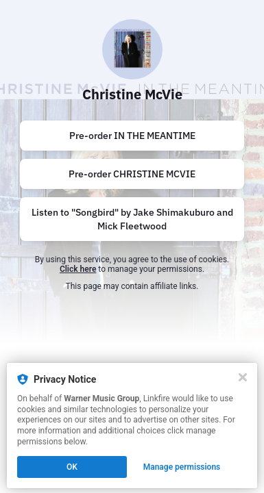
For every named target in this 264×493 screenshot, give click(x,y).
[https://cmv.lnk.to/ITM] (132, 136)
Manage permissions (182, 467)
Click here (78, 269)
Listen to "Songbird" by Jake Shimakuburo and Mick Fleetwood (132, 219)
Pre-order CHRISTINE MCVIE (132, 174)
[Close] (243, 377)
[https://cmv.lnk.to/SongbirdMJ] (132, 219)
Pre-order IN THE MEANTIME (132, 135)
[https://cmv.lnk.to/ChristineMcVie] (132, 174)
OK (72, 467)
